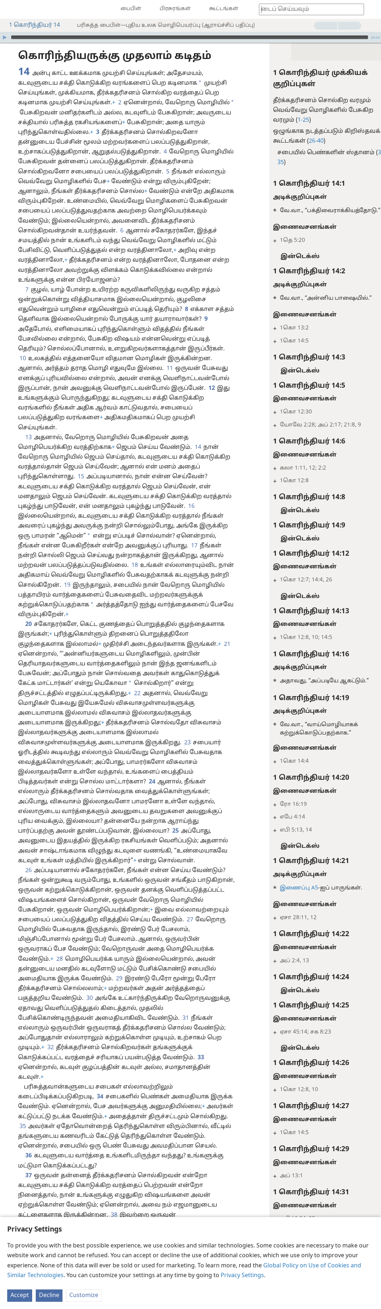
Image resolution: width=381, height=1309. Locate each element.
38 (113, 1215)
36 (28, 1155)
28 (59, 959)
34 (99, 1096)
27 (189, 919)
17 (194, 546)
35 (22, 1126)
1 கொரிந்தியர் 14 (31, 25)
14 (197, 447)
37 (28, 1175)
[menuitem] (10, 9)
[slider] (189, 37)
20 (28, 624)
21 (226, 644)
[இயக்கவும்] (5, 37)
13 (28, 437)
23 (187, 742)
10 (22, 358)
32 (50, 1047)
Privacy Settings (242, 1275)
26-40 (301, 141)
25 (175, 831)
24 (151, 782)
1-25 (288, 120)
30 (89, 998)
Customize (83, 1295)
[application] (190, 37)
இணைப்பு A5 (284, 888)
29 (118, 978)
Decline (49, 1295)
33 (200, 1057)
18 (134, 565)
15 (80, 476)
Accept (19, 1295)
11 (169, 368)
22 (137, 693)
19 (66, 585)
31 (185, 1018)
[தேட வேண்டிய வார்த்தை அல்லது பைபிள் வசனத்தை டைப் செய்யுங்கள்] (308, 9)
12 (211, 388)
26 (28, 870)
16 (191, 506)
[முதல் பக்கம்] (10, 9)
